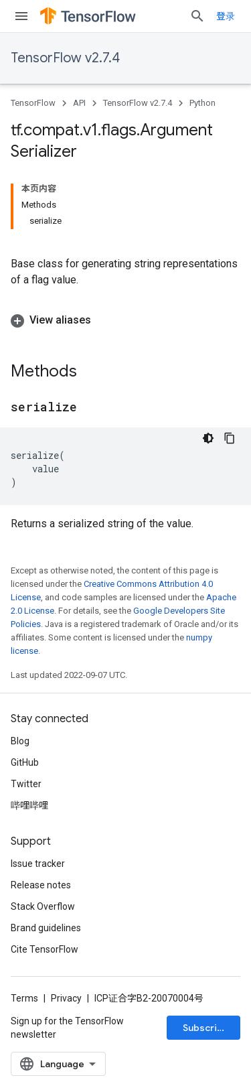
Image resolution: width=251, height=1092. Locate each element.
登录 (225, 16)
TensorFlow (33, 103)
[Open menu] (21, 16)
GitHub (25, 762)
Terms (24, 998)
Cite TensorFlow (44, 949)
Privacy (66, 998)
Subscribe (206, 1028)
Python (202, 103)
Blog (20, 741)
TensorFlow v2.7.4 (65, 58)
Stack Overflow (43, 906)
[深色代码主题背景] (208, 438)
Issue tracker (38, 863)
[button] (125, 320)
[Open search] (197, 16)
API (79, 103)
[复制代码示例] (229, 438)
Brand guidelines (46, 928)
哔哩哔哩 (29, 805)
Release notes (41, 885)
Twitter (26, 783)
